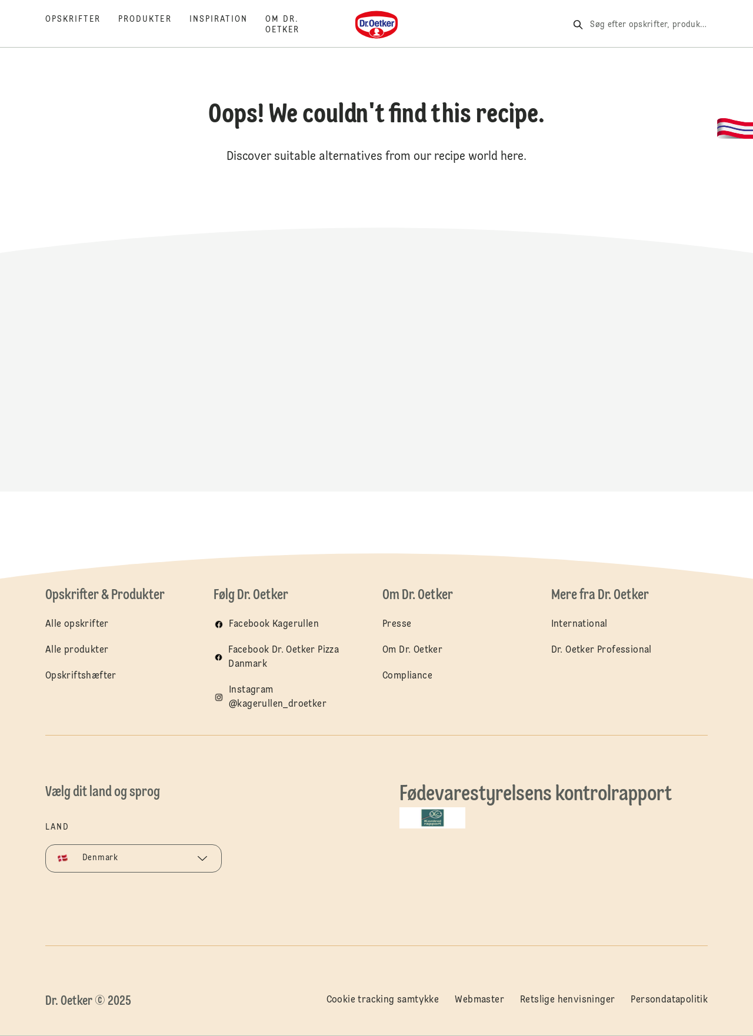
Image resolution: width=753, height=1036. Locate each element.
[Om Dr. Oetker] (291, 24)
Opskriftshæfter (80, 676)
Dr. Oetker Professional (601, 650)
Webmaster (479, 1000)
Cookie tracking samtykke (382, 1000)
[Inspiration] (227, 24)
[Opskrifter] (81, 24)
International (579, 624)
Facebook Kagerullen (274, 624)
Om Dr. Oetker (412, 650)
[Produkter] (153, 24)
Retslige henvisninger (567, 1000)
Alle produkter (77, 650)
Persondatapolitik (669, 1000)
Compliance (407, 676)
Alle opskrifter (77, 624)
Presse (396, 624)
